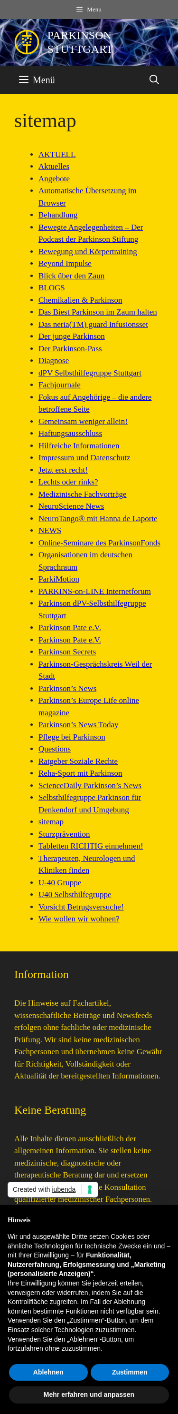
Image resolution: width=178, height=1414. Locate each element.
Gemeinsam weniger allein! (83, 421)
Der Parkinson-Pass (70, 348)
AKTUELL (56, 154)
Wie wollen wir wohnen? (79, 918)
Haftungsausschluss (70, 433)
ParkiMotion (58, 578)
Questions (54, 748)
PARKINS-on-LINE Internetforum (94, 591)
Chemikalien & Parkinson (80, 300)
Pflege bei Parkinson (71, 737)
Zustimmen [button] (130, 1372)
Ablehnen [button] (48, 1372)
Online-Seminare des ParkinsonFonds (99, 542)
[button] (154, 80)
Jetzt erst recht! (63, 470)
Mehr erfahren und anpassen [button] (89, 1394)
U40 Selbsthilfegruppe (74, 894)
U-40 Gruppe (59, 882)
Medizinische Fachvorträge (82, 494)
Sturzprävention (64, 834)
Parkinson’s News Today (78, 724)
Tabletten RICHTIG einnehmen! (90, 845)
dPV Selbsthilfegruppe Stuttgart (89, 372)
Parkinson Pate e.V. (69, 627)
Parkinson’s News (67, 688)
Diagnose (53, 360)
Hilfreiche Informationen (78, 445)
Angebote (54, 178)
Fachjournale (59, 384)
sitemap (51, 821)
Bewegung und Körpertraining (87, 251)
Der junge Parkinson (71, 336)
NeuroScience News (71, 506)
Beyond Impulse (65, 263)
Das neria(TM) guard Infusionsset (93, 324)
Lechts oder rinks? (68, 481)
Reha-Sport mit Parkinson (80, 773)
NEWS (49, 530)
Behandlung (57, 214)
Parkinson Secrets (67, 651)
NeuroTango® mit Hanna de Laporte (98, 518)
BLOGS (51, 287)
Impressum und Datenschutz (84, 457)
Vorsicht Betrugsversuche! (81, 906)
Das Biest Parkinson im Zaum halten (97, 311)
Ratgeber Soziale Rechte (78, 761)
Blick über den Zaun (71, 275)
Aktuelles (53, 166)
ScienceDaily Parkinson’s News (89, 785)
